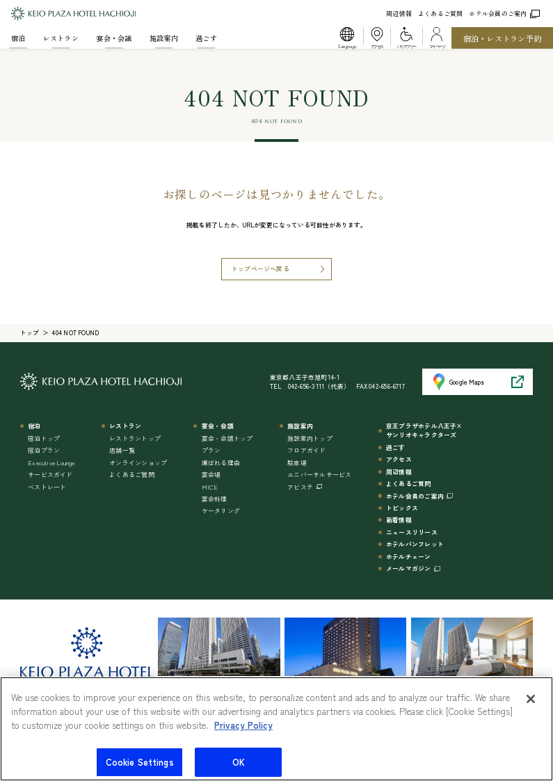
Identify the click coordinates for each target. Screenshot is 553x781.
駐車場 (297, 462)
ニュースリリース (412, 532)
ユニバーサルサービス (319, 474)
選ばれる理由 (221, 462)
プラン (211, 450)
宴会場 (211, 474)
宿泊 (18, 38)
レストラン (61, 38)
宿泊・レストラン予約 (502, 38)
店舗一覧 (122, 450)
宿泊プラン (44, 450)
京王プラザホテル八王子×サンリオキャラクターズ (424, 430)
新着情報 (399, 519)
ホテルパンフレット (415, 544)
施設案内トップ (309, 438)
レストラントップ (135, 438)
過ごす (206, 38)
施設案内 (164, 38)
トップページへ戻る (260, 268)
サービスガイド (50, 474)
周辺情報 (399, 13)
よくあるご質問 (440, 13)
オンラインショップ (138, 462)
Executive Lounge (51, 462)
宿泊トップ (44, 438)
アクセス (399, 459)
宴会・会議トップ (227, 438)
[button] (347, 38)
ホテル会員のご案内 (504, 13)
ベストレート (47, 487)
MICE (210, 487)
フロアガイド (306, 450)
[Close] (530, 705)
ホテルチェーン (408, 556)
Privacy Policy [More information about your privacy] (243, 730)
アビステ (300, 487)
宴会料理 (214, 499)
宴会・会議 (113, 38)
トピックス (402, 508)
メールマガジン (408, 568)
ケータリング (221, 510)
